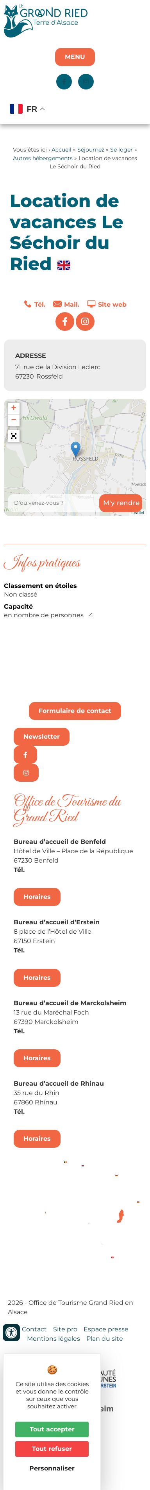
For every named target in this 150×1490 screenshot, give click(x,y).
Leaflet (137, 512)
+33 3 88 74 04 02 (55, 870)
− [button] (13, 420)
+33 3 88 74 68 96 (55, 1111)
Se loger (121, 149)
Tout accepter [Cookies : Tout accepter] (52, 1429)
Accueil (61, 149)
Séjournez (90, 149)
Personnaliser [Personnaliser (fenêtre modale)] (52, 1468)
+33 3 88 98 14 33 (54, 950)
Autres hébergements (43, 158)
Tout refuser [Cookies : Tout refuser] (52, 1448)
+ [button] (13, 408)
